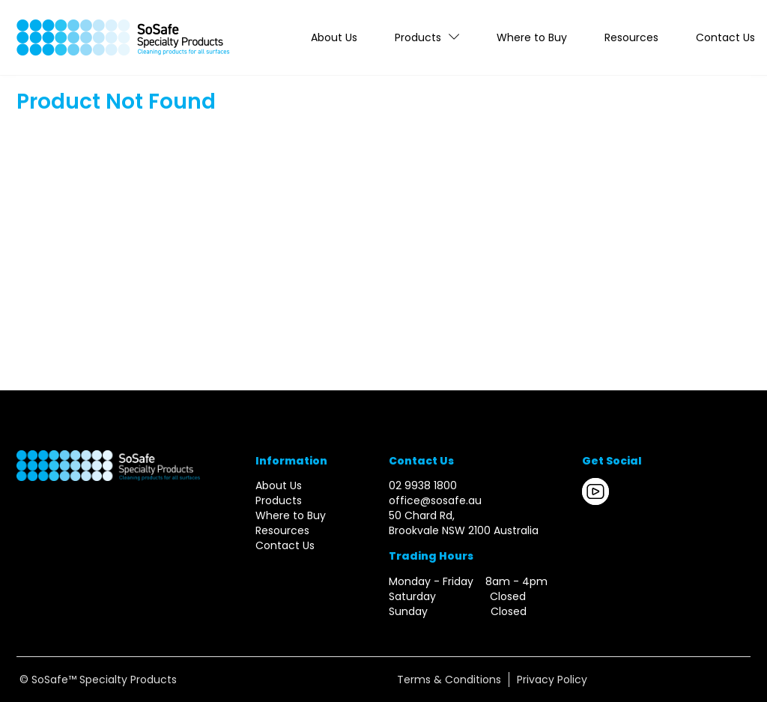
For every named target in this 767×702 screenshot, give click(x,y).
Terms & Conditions (449, 679)
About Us (334, 37)
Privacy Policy (552, 679)
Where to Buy (532, 37)
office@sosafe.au (435, 500)
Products (418, 37)
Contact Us (725, 37)
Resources (631, 37)
